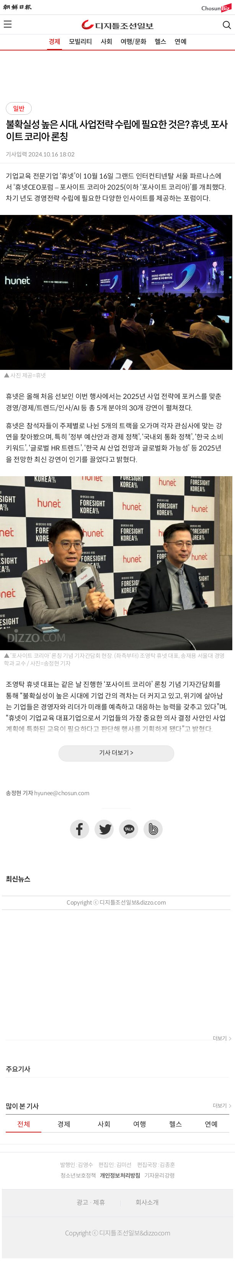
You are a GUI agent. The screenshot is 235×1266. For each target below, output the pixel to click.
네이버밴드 (153, 829)
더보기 (220, 1038)
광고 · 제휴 (91, 1203)
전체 (23, 1125)
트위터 (104, 829)
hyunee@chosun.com (62, 793)
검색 (227, 25)
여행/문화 (133, 42)
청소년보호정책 (78, 1176)
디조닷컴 (117, 24)
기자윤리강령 (159, 1176)
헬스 (160, 42)
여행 (139, 1125)
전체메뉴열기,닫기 (7, 24)
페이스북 (79, 829)
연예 (180, 42)
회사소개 (147, 1203)
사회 (106, 42)
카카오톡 (128, 829)
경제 (54, 42)
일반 (18, 109)
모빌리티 (80, 42)
